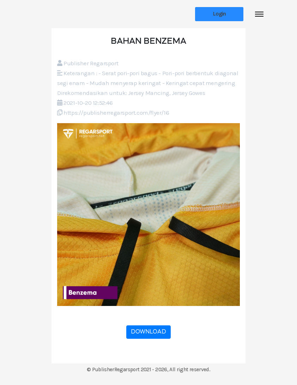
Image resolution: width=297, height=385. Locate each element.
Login (219, 13)
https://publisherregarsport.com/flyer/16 (116, 112)
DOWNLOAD (148, 332)
